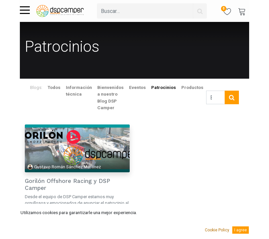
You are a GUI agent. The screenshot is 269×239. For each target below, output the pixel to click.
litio (92, 224)
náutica (106, 224)
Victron (49, 232)
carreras (52, 224)
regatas (32, 232)
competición (73, 224)
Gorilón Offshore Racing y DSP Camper (67, 184)
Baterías (33, 224)
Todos (54, 87)
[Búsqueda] (200, 11)
